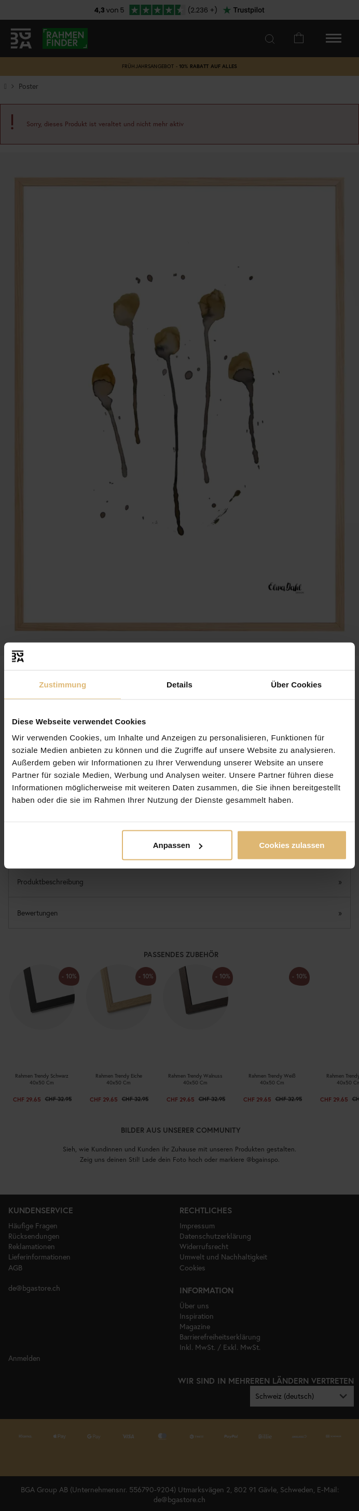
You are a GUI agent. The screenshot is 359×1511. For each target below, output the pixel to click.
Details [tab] (179, 684)
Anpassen (178, 845)
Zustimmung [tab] (62, 684)
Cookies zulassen (291, 845)
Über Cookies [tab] (296, 684)
